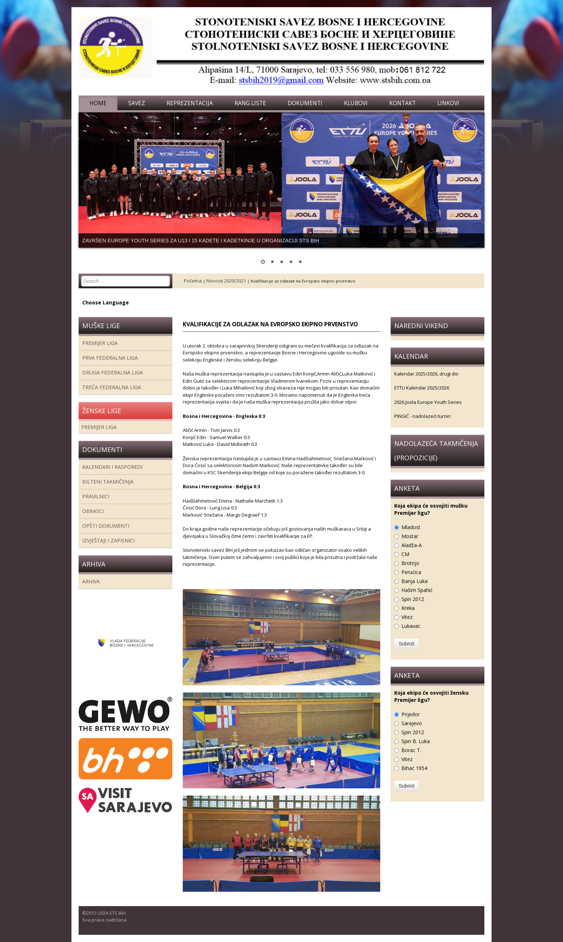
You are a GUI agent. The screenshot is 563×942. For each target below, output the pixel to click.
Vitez (407, 617)
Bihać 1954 (414, 768)
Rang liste (250, 103)
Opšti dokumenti (105, 525)
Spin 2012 (412, 599)
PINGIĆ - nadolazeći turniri (422, 416)
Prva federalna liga (110, 357)
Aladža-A (411, 545)
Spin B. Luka (415, 741)
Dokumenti (305, 103)
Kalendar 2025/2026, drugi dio (426, 373)
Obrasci (93, 511)
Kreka (408, 608)
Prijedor (410, 714)
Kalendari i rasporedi (112, 466)
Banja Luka (414, 581)
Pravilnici (95, 496)
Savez (136, 103)
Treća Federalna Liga (111, 387)
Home (98, 103)
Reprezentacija (190, 103)
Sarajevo (411, 723)
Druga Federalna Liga (112, 372)
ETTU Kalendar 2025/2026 (421, 387)
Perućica (411, 572)
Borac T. (411, 750)
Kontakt (402, 103)
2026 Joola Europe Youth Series (428, 402)
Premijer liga (100, 343)
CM (405, 554)
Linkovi (448, 103)
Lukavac (410, 625)
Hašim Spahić (417, 590)
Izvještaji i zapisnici (108, 540)
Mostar (409, 536)
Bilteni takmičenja (108, 481)
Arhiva (91, 581)
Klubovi (356, 103)
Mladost (410, 527)
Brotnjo (410, 563)
